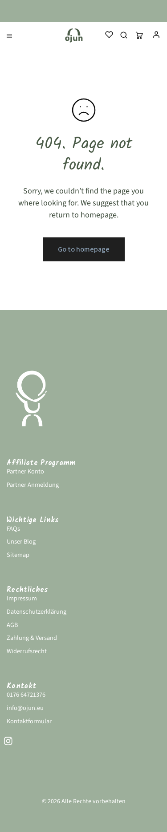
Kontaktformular (29, 721)
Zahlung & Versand (32, 638)
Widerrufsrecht (27, 651)
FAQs (13, 528)
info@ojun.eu (25, 708)
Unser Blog (21, 541)
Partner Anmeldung (33, 484)
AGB (12, 625)
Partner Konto (25, 471)
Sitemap (18, 555)
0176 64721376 (26, 694)
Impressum (22, 598)
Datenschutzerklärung (36, 611)
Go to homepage (84, 249)
